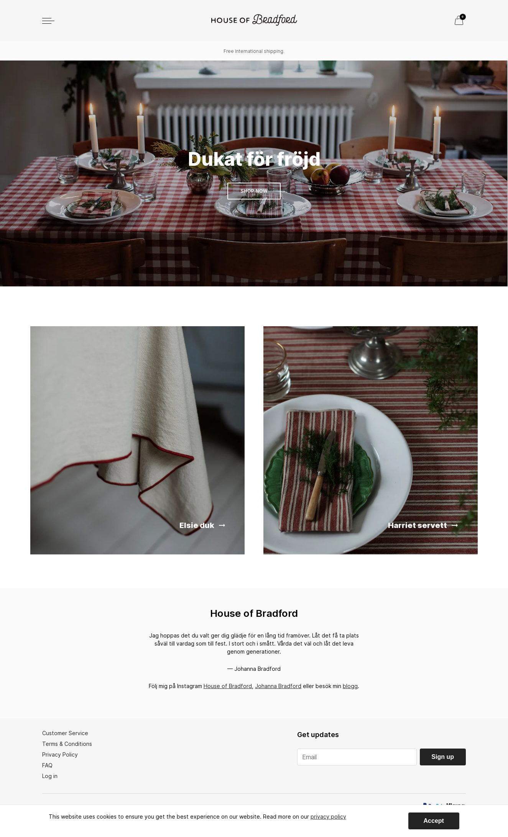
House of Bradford (228, 686)
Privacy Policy (60, 754)
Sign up (442, 757)
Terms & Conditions (67, 744)
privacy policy (328, 816)
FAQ (47, 765)
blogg (350, 686)
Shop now (253, 191)
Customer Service (65, 733)
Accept (434, 820)
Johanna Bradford (278, 686)
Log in (50, 776)
